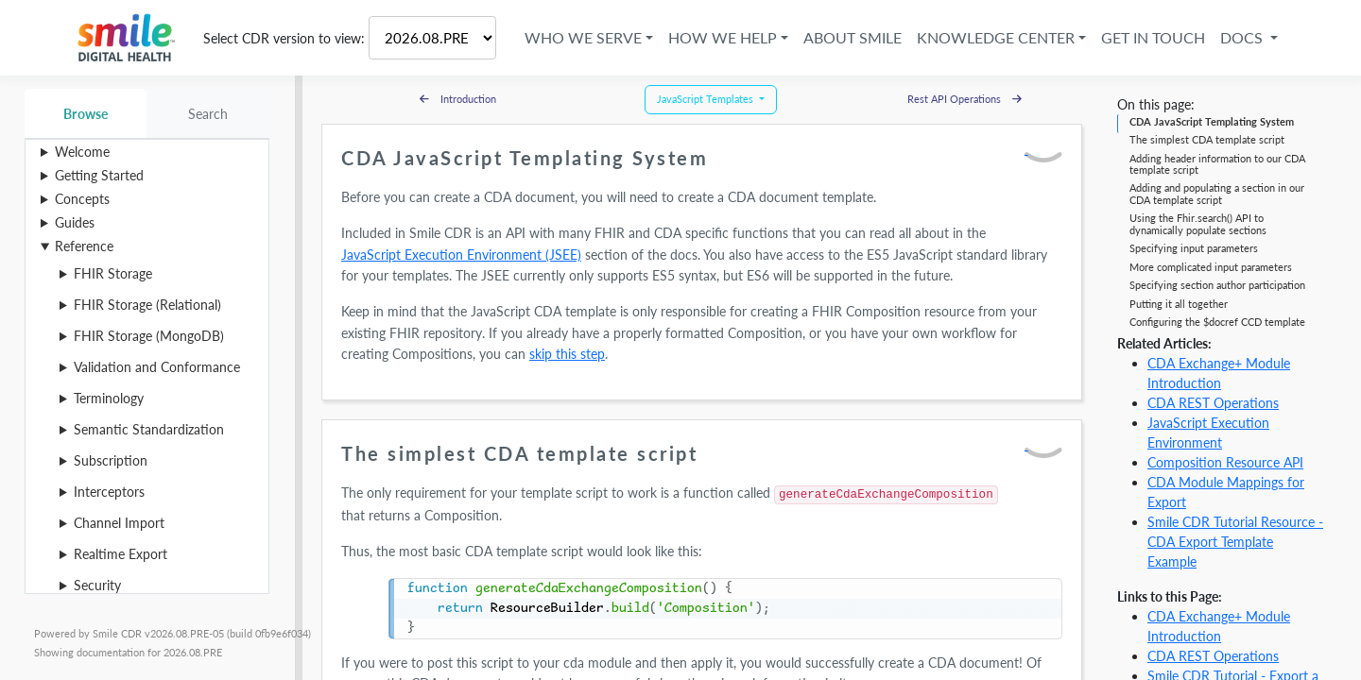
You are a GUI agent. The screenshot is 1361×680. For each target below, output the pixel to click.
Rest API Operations (964, 99)
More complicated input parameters (1210, 267)
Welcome (82, 152)
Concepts (82, 199)
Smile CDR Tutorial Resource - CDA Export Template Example (1235, 542)
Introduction (458, 99)
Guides (75, 222)
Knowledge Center (996, 37)
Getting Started (99, 175)
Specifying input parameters (1193, 248)
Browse (85, 114)
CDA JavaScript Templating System (1211, 121)
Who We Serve (583, 37)
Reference (84, 246)
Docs (1243, 37)
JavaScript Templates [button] (706, 99)
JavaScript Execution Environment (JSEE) (461, 254)
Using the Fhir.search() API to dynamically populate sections (1197, 223)
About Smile (852, 37)
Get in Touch (1153, 37)
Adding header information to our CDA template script (1217, 164)
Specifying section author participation (1217, 285)
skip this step (567, 354)
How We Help (722, 37)
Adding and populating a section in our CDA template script (1216, 193)
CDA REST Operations (1213, 403)
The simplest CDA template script (1206, 139)
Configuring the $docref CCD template (1217, 321)
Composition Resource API (1225, 462)
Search (208, 114)
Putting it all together (1178, 304)
